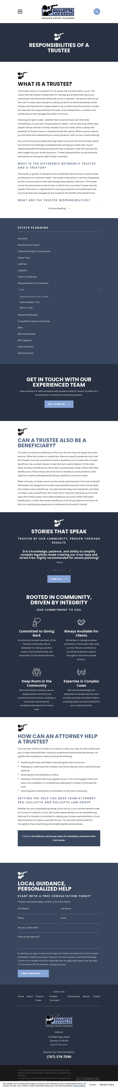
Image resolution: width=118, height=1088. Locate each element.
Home (21, 998)
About (30, 998)
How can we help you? (29, 938)
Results (86, 998)
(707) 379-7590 (59, 1058)
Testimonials (73, 998)
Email (63, 919)
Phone (21, 919)
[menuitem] (59, 239)
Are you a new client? (28, 928)
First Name (23, 909)
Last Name (65, 909)
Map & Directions (59, 1046)
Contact (96, 998)
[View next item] (70, 571)
